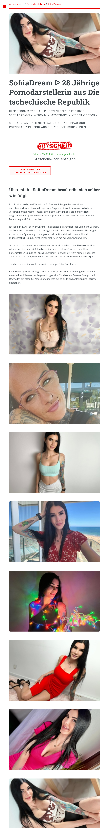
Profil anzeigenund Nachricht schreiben (30, 170)
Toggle (6, 6)
